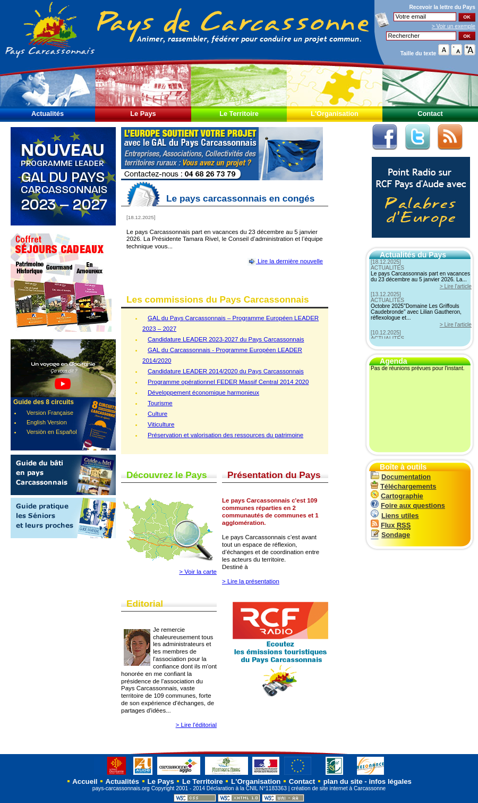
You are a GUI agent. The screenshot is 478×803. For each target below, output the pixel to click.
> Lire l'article (456, 286)
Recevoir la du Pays (442, 7)
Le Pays (143, 114)
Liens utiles (395, 516)
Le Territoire (239, 114)
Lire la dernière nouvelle (285, 261)
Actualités (47, 114)
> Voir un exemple (453, 26)
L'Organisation (334, 114)
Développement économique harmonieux (203, 392)
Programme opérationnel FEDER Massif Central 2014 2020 (228, 382)
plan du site (343, 781)
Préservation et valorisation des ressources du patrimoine (225, 435)
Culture (157, 414)
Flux (391, 525)
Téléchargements (403, 486)
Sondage (390, 535)
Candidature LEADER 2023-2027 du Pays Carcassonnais (226, 339)
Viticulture (161, 424)
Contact (430, 114)
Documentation (401, 477)
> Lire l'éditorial (196, 725)
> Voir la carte (198, 571)
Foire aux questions (408, 505)
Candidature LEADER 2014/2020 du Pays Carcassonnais (226, 371)
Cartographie (397, 496)
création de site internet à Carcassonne (338, 788)
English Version (47, 422)
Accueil (84, 781)
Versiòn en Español (52, 432)
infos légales (390, 781)
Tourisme (160, 403)
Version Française (50, 412)
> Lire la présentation (250, 581)
